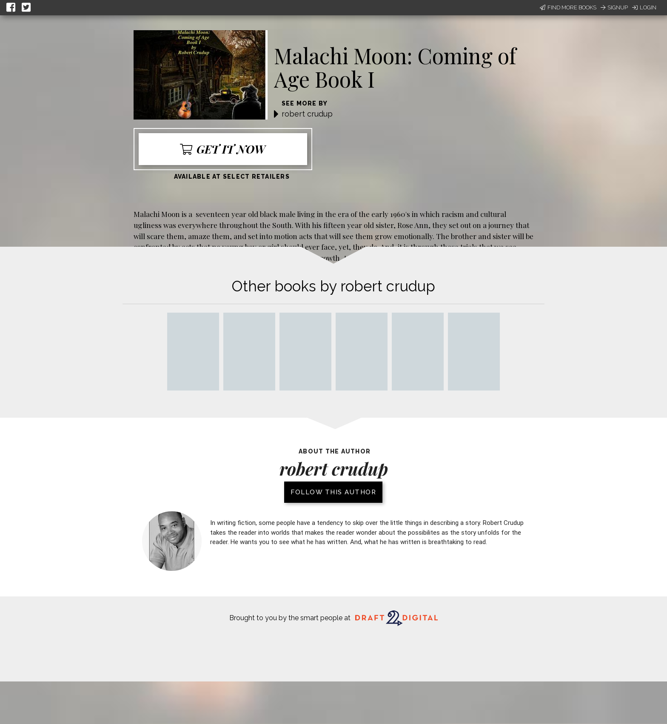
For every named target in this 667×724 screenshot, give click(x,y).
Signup (614, 7)
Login (644, 7)
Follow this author (333, 492)
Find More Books (568, 7)
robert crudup (307, 113)
